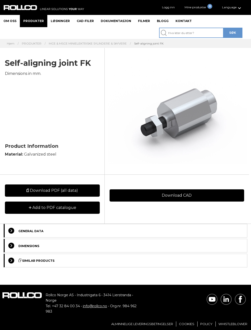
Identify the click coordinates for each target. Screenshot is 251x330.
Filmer (144, 21)
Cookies (186, 324)
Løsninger (60, 21)
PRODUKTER (31, 43)
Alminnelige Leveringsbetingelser (142, 324)
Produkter (33, 21)
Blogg (163, 21)
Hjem (10, 43)
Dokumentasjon (116, 21)
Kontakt (184, 21)
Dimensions (23, 246)
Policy (206, 324)
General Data (25, 231)
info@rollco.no (95, 306)
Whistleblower (232, 324)
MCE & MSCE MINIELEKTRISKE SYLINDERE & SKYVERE (88, 43)
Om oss (9, 21)
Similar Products (31, 260)
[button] (232, 7)
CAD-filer (85, 21)
